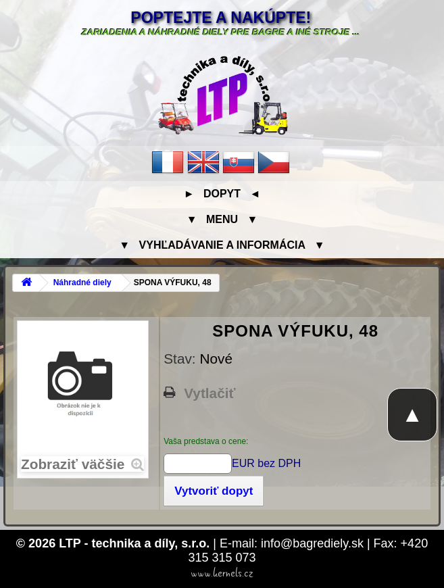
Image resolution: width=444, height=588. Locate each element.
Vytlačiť (209, 393)
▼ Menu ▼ (222, 219)
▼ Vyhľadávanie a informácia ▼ (221, 245)
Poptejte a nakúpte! (220, 17)
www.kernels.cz (222, 573)
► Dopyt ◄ (222, 193)
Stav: (181, 358)
